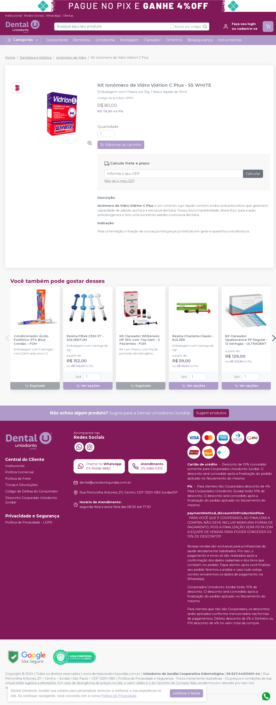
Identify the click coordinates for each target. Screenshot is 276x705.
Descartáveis (57, 40)
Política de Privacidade (118, 696)
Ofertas (68, 15)
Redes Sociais (34, 15)
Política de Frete (18, 479)
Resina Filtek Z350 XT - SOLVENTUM (85, 338)
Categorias (23, 40)
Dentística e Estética (36, 58)
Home (10, 58)
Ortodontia (105, 40)
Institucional (13, 15)
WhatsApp (53, 15)
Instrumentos (230, 40)
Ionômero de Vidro (71, 58)
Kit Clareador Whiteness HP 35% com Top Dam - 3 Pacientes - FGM (139, 340)
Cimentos (174, 40)
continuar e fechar (186, 693)
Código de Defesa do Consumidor (31, 491)
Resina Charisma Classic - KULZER (193, 338)
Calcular (253, 174)
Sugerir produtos (211, 413)
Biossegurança (200, 40)
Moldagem (129, 40)
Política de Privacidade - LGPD (28, 522)
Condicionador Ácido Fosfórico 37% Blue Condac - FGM (31, 340)
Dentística (81, 40)
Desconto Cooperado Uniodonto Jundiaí (31, 500)
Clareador (152, 40)
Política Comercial (19, 472)
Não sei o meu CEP (119, 181)
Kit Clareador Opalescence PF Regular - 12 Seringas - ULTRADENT (246, 340)
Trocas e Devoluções (21, 485)
